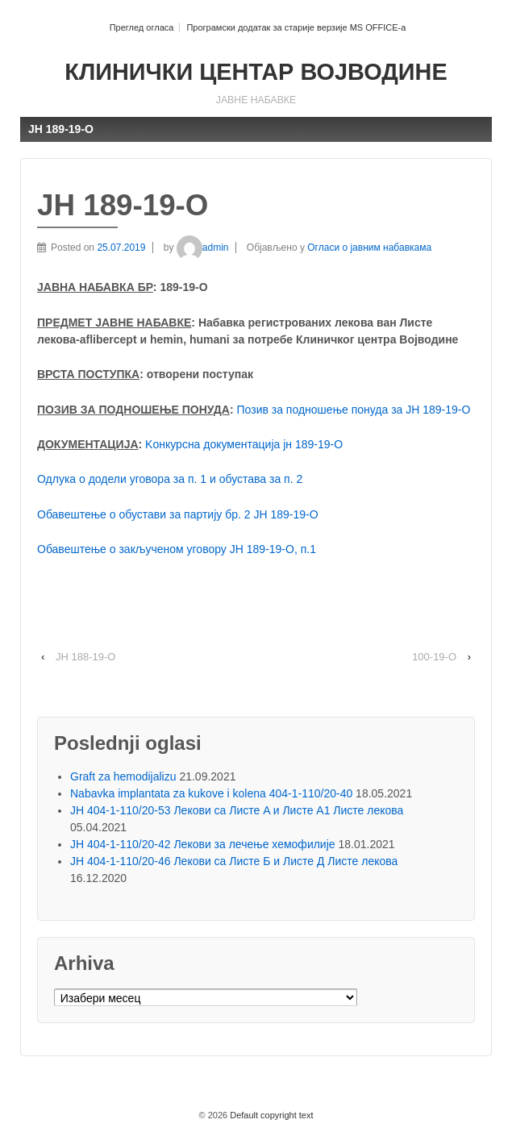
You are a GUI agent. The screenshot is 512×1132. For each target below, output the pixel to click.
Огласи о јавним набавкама (369, 247)
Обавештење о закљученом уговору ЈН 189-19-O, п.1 (176, 549)
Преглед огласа (142, 27)
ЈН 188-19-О (85, 657)
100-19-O (434, 657)
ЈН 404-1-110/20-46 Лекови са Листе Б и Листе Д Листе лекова (234, 861)
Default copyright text (270, 1115)
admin (203, 247)
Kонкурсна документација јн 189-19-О (244, 444)
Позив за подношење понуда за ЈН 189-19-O (354, 409)
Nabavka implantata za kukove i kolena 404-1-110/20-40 (211, 793)
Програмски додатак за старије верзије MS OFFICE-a (296, 27)
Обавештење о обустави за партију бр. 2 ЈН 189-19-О (177, 514)
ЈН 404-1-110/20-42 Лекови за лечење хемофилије (202, 844)
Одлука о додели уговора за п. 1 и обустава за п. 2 (169, 478)
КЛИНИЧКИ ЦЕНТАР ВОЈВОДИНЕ (256, 72)
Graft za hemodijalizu (123, 776)
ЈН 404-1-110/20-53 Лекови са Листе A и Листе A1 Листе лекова (236, 810)
